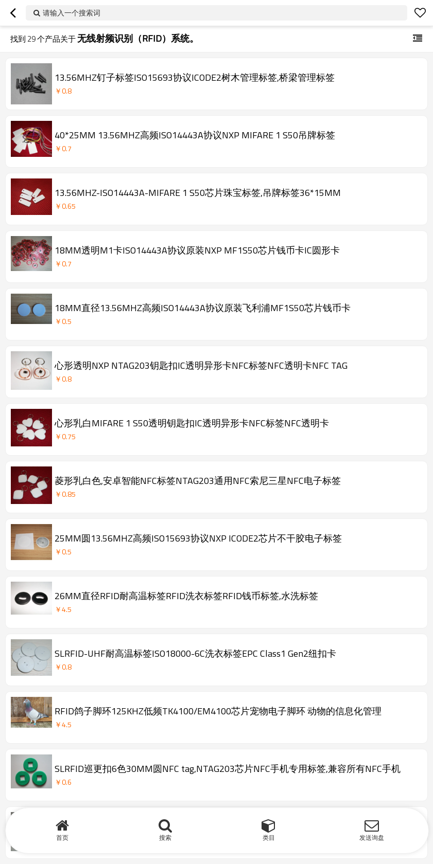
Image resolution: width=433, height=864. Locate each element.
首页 (62, 837)
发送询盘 (371, 837)
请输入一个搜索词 (71, 12)
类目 (269, 837)
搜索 (165, 837)
